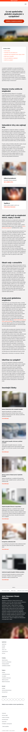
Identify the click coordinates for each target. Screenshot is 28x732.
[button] (14, 587)
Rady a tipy (13, 590)
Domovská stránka (5, 590)
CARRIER (13, 730)
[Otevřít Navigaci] (25, 4)
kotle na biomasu (18, 319)
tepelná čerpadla (8, 321)
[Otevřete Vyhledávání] (23, 4)
